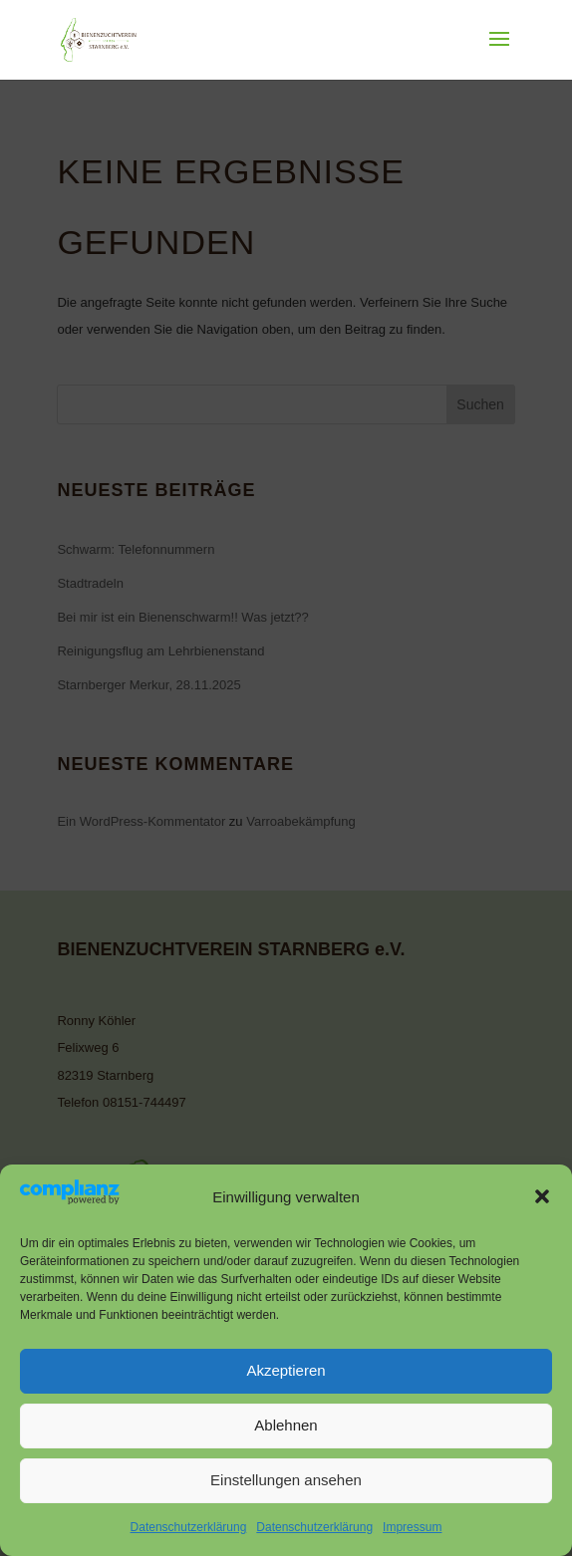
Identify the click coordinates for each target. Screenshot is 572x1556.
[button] (542, 1196)
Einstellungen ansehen (286, 1479)
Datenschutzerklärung (189, 1527)
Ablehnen (285, 1425)
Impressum (412, 1527)
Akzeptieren (285, 1370)
